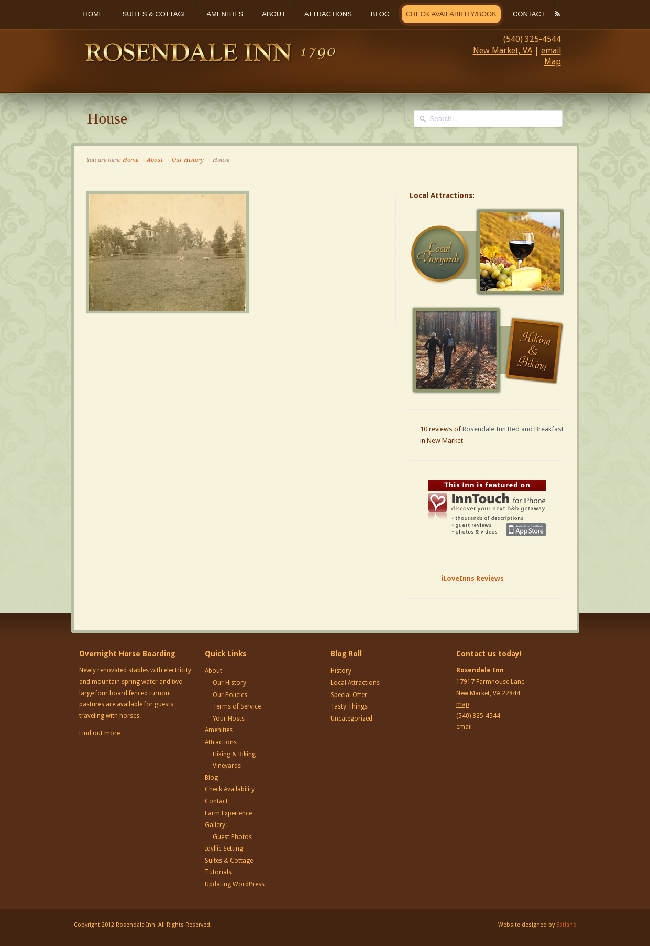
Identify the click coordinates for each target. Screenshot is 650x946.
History (340, 671)
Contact (529, 14)
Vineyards (227, 765)
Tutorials (218, 872)
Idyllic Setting (224, 848)
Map (552, 62)
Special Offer (348, 695)
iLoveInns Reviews (472, 578)
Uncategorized (351, 718)
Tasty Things (349, 706)
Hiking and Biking (488, 350)
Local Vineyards (488, 252)
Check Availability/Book (451, 14)
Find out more (99, 733)
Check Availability (230, 789)
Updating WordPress (235, 884)
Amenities (224, 14)
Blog (380, 14)
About (273, 14)
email (551, 51)
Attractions (328, 14)
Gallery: (216, 825)
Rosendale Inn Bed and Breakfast (513, 429)
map (462, 704)
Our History (188, 160)
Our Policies (230, 695)
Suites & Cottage (155, 14)
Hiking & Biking (234, 754)
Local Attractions (355, 683)
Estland (566, 924)
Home (93, 14)
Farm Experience (228, 813)
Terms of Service (237, 706)
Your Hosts (229, 718)
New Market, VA (502, 51)
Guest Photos (232, 837)
